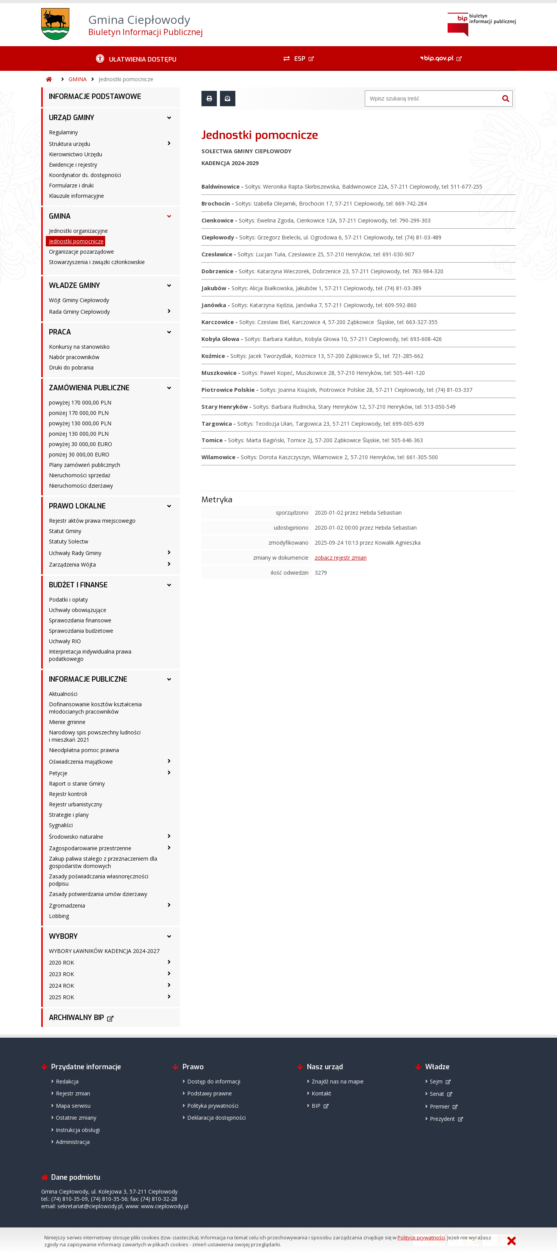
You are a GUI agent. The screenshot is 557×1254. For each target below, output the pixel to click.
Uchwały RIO (65, 641)
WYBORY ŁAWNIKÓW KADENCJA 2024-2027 (104, 951)
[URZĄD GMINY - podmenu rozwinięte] (169, 118)
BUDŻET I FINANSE (78, 585)
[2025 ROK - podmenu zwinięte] (169, 996)
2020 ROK (61, 962)
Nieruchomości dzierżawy (81, 485)
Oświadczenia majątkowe (81, 761)
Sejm (436, 1081)
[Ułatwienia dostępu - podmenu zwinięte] (136, 58)
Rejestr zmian (73, 1093)
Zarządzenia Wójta (72, 564)
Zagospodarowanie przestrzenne (90, 848)
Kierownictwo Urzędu (75, 154)
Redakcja (67, 1081)
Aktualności (63, 693)
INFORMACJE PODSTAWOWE (95, 96)
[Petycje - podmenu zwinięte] (169, 772)
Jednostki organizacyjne (78, 230)
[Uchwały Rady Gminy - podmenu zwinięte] (169, 552)
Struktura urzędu (69, 143)
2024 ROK (61, 985)
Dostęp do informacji (213, 1081)
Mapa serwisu (73, 1105)
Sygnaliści (61, 825)
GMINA (78, 79)
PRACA (60, 332)
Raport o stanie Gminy (77, 783)
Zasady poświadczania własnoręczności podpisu (98, 880)
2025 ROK (61, 997)
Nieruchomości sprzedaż (80, 475)
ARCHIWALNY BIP (76, 1017)
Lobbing (59, 916)
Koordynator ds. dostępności (85, 175)
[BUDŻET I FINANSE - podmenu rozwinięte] (169, 585)
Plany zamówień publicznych (84, 464)
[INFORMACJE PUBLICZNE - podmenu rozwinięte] (169, 679)
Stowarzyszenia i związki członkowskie (97, 262)
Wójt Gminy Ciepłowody (79, 300)
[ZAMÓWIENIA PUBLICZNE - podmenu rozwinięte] (169, 388)
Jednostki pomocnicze (126, 79)
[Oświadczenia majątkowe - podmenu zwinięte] (169, 761)
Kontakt (321, 1093)
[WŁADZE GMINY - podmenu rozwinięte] (169, 285)
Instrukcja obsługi (78, 1130)
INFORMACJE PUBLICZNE (88, 679)
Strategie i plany (69, 814)
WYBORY (63, 936)
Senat (437, 1093)
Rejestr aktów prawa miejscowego (92, 520)
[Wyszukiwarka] (432, 98)
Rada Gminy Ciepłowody (79, 311)
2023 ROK (61, 974)
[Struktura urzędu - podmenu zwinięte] (169, 143)
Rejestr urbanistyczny (75, 804)
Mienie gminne (67, 722)
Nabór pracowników (74, 357)
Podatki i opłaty (68, 599)
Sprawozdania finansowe (80, 620)
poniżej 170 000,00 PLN (79, 412)
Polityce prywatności (421, 1237)
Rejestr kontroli (68, 794)
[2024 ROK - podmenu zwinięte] (169, 985)
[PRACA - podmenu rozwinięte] (169, 332)
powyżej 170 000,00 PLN (80, 402)
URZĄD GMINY (71, 117)
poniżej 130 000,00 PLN (79, 433)
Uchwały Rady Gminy (75, 553)
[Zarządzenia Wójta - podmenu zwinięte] (169, 564)
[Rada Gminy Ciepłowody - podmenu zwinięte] (169, 311)
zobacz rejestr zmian (341, 557)
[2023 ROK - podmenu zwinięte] (169, 973)
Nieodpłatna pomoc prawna (84, 750)
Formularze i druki (71, 185)
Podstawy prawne (209, 1093)
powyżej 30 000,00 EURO (80, 444)
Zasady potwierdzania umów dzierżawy (98, 894)
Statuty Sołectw (68, 541)
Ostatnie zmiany (76, 1117)
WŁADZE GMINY (74, 285)
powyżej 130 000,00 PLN (80, 423)
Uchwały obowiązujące (77, 610)
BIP (316, 1105)
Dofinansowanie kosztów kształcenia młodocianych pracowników (95, 708)
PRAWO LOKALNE (77, 506)
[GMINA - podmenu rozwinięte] (169, 216)
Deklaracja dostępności (216, 1117)
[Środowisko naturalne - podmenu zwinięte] (169, 836)
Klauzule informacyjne (76, 195)
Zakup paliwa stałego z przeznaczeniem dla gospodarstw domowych (103, 862)
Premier (440, 1106)
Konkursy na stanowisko (79, 346)
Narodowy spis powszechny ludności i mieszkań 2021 (95, 736)
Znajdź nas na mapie (338, 1081)
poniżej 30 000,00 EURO (79, 454)
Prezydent (442, 1118)
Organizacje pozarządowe (81, 251)
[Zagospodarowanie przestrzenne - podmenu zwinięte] (169, 847)
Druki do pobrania (71, 367)
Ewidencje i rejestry (73, 164)
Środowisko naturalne (76, 836)
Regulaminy (63, 132)
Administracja (73, 1141)
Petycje (58, 773)
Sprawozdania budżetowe (81, 630)
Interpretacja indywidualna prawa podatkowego (90, 655)
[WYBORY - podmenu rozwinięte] (169, 936)
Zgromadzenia (67, 905)
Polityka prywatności (212, 1105)
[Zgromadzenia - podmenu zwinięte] (169, 905)
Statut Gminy (65, 531)
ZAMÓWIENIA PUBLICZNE (89, 388)
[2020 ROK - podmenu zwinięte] (169, 962)
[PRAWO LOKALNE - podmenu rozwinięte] (169, 506)
